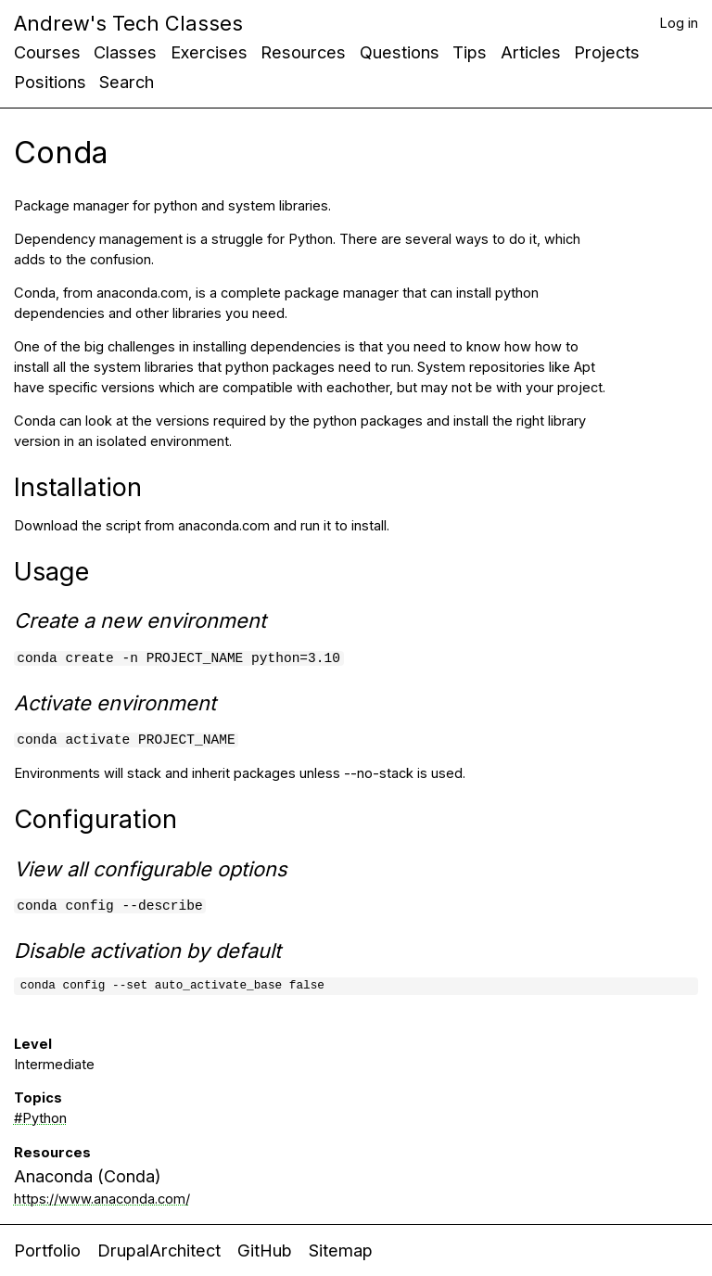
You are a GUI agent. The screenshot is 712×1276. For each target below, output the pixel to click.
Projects (607, 52)
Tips (469, 52)
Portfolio (47, 1250)
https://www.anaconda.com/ (102, 1199)
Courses (47, 52)
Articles (531, 52)
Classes (125, 52)
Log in (678, 23)
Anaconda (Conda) (87, 1176)
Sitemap (341, 1250)
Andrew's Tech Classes (128, 23)
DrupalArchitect (159, 1250)
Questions (399, 52)
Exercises (209, 52)
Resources (303, 52)
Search (126, 81)
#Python (40, 1118)
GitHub (264, 1250)
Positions (50, 81)
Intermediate (54, 1064)
